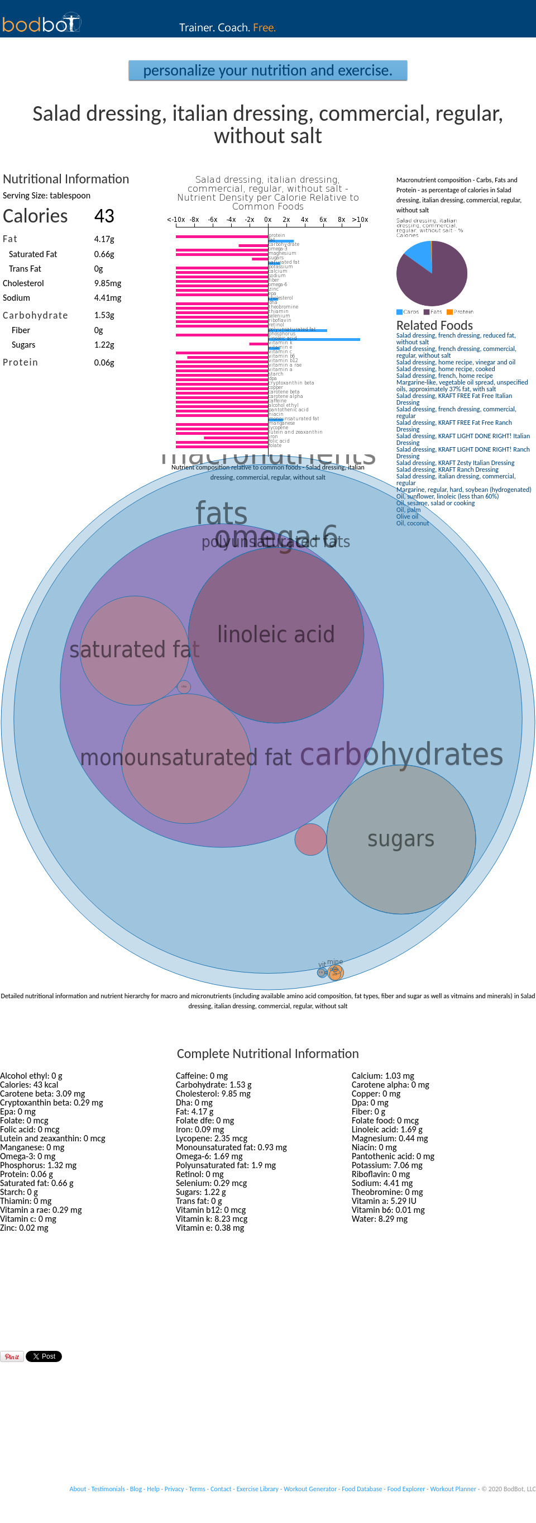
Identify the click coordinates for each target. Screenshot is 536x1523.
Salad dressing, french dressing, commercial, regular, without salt (456, 352)
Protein (21, 362)
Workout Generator (310, 1489)
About (78, 1489)
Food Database (362, 1489)
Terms (197, 1489)
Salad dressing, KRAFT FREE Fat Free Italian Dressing (454, 399)
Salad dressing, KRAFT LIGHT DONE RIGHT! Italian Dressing (463, 439)
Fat (10, 239)
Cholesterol (23, 283)
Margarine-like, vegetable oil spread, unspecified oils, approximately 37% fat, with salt (462, 385)
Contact (221, 1489)
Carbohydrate (36, 315)
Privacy (174, 1489)
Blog (136, 1489)
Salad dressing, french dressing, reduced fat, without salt (456, 338)
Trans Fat (25, 268)
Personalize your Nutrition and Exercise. (268, 70)
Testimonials (108, 1489)
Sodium (16, 297)
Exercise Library (258, 1489)
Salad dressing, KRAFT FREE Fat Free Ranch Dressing (454, 426)
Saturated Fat (33, 254)
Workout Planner (453, 1489)
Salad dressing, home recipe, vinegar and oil (455, 362)
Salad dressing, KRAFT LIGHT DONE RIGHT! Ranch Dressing (463, 452)
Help (153, 1489)
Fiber (21, 330)
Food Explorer (406, 1489)
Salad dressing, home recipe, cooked (445, 369)
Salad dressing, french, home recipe (444, 375)
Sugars (23, 344)
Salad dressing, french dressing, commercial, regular (456, 412)
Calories (35, 215)
